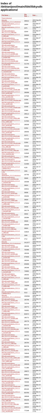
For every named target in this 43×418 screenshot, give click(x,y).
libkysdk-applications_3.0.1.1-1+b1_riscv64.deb (11, 410)
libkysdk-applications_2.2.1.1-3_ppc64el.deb (11, 42)
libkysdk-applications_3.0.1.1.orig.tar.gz (11, 296)
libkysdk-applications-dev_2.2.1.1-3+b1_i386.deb (10, 149)
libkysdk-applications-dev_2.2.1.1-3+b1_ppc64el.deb (11, 99)
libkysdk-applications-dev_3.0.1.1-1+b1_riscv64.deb (11, 407)
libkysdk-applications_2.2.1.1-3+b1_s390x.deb (11, 121)
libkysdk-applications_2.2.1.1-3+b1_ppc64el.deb (11, 96)
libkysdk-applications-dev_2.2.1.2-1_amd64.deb (10, 221)
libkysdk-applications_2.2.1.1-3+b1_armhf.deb (11, 131)
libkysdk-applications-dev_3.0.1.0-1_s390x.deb (9, 281)
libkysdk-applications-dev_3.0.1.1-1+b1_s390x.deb (11, 356)
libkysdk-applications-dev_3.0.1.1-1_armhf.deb (9, 335)
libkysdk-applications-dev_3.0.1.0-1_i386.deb (9, 274)
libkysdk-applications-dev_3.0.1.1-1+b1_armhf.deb (11, 371)
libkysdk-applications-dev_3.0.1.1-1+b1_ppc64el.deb (11, 396)
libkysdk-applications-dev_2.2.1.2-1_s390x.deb (9, 199)
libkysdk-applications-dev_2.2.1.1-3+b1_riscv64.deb (11, 142)
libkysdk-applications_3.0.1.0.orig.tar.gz (11, 242)
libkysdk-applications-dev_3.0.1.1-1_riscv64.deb (10, 349)
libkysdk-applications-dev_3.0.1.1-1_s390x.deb (9, 306)
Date (34, 15)
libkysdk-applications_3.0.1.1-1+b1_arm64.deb (11, 367)
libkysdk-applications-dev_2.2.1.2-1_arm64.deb (10, 185)
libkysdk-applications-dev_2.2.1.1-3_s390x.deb (9, 45)
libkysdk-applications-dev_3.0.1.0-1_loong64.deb (10, 267)
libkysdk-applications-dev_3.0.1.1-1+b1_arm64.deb (11, 364)
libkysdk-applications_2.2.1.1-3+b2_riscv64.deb (11, 163)
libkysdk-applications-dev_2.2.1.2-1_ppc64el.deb (10, 178)
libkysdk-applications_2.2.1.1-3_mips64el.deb (11, 70)
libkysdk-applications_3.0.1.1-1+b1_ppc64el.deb (11, 392)
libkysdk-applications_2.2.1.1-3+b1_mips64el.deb (11, 153)
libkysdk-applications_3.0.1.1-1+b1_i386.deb (11, 399)
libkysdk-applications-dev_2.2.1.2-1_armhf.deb (9, 192)
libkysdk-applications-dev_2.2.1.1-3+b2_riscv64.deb (11, 160)
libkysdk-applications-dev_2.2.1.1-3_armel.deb (9, 74)
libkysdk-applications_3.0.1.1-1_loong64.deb (11, 331)
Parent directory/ (7, 18)
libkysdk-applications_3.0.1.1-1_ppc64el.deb (11, 324)
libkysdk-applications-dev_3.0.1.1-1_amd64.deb (10, 317)
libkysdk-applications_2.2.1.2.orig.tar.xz (11, 174)
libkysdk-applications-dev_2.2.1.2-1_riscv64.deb (10, 214)
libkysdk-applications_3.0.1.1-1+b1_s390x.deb (11, 360)
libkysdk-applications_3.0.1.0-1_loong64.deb (11, 271)
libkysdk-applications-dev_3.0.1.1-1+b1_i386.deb (10, 403)
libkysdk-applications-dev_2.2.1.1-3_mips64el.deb (10, 67)
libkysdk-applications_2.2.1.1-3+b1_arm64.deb (11, 92)
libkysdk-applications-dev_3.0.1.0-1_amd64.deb (10, 246)
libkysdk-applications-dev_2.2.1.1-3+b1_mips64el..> (11, 156)
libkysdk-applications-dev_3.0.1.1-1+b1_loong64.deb (11, 378)
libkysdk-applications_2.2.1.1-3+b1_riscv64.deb (11, 138)
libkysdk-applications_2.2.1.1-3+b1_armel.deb (11, 124)
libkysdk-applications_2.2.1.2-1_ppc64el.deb (11, 181)
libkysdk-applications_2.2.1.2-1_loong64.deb (11, 210)
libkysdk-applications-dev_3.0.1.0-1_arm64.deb (10, 253)
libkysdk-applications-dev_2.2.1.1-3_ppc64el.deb (10, 38)
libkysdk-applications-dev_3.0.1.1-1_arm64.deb (10, 299)
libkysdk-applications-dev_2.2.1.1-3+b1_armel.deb (11, 128)
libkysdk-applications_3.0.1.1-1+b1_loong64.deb (11, 382)
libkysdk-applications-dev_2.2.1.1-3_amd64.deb (10, 53)
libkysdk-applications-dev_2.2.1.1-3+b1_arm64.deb (11, 88)
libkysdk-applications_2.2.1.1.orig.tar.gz (11, 20)
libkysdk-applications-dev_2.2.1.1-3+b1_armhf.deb (11, 135)
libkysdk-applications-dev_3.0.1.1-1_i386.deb (9, 342)
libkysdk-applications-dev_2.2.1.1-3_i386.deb (9, 31)
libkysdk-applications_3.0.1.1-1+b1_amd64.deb (11, 389)
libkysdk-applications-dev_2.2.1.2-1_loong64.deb (10, 206)
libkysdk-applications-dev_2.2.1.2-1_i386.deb (9, 228)
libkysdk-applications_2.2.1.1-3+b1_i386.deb (11, 146)
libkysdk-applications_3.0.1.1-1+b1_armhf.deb (11, 374)
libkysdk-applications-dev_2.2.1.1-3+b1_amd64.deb (11, 106)
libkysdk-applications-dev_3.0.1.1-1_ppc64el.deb (10, 321)
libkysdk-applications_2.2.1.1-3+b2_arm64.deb (11, 113)
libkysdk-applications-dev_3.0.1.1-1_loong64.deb (10, 328)
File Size (25, 15)
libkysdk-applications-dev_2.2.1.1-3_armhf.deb (9, 81)
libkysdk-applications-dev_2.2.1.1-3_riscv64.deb (10, 60)
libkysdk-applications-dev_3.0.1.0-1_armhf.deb (9, 260)
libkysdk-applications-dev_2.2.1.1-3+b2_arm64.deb (11, 110)
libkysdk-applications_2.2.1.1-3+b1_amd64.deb (11, 103)
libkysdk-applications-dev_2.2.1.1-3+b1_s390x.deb (11, 117)
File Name (5, 15)
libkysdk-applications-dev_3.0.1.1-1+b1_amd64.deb (11, 385)
